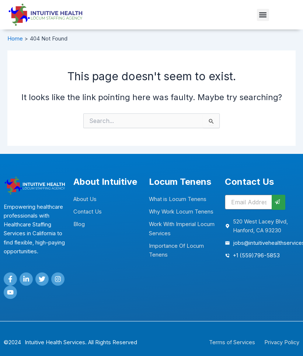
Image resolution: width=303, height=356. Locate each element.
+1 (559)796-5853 (256, 255)
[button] (263, 15)
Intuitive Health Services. (56, 342)
